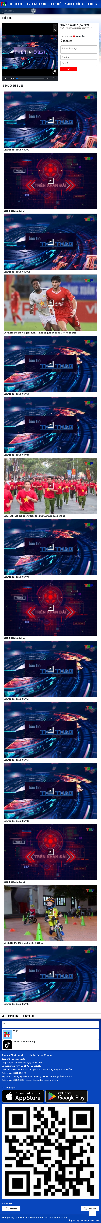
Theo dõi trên (72, 36)
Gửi (68, 69)
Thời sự (19, 4)
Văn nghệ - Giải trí (74, 4)
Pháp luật (93, 4)
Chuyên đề (55, 4)
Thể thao (7, 18)
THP (5, 1023)
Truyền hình (13, 1016)
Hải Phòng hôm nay (36, 4)
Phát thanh (28, 1016)
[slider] (30, 78)
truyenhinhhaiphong (24, 1041)
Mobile (11, 1208)
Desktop (90, 1208)
